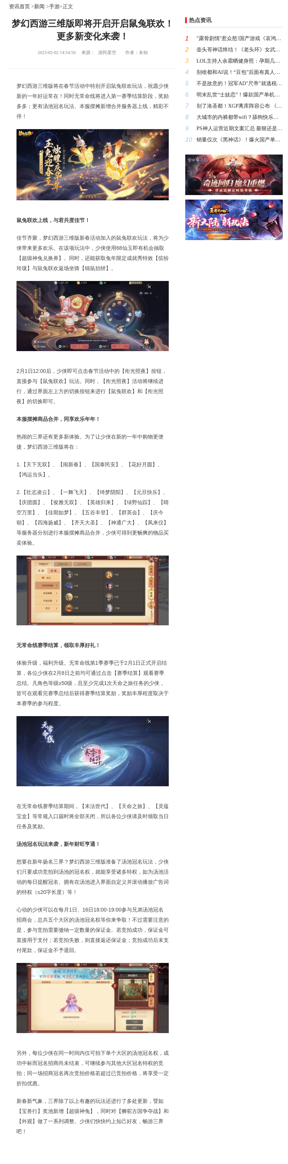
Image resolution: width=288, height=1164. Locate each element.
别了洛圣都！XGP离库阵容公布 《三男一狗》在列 (239, 106)
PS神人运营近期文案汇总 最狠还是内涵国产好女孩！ (239, 128)
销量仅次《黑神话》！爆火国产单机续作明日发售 (239, 140)
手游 (54, 6)
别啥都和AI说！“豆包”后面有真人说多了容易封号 (239, 72)
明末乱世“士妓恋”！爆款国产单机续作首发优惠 (239, 95)
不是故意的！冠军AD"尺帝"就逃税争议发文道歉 (239, 83)
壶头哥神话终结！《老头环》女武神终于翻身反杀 (239, 50)
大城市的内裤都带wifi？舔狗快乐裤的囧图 (239, 117)
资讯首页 (19, 6)
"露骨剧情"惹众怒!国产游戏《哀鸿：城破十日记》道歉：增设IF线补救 (239, 38)
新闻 (39, 6)
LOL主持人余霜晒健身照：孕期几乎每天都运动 (239, 61)
